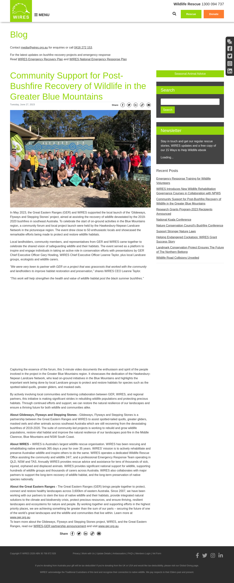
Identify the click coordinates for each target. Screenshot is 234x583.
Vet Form (156, 553)
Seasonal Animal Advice (190, 73)
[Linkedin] (135, 105)
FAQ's (131, 553)
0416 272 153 (83, 47)
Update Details (104, 553)
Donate (213, 14)
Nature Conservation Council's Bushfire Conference (189, 225)
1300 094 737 (213, 4)
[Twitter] (229, 56)
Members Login (143, 553)
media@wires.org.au (34, 47)
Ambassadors (119, 553)
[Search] (174, 13)
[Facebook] (229, 49)
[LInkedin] (229, 71)
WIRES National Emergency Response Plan (98, 59)
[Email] (148, 105)
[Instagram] (229, 64)
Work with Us (88, 553)
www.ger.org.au (20, 517)
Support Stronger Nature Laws (176, 231)
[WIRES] (21, 11)
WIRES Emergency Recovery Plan (40, 59)
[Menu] (42, 15)
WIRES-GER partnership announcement (59, 526)
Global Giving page (189, 565)
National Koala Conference (173, 219)
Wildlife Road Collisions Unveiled (177, 257)
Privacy (76, 553)
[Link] (142, 105)
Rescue (191, 14)
